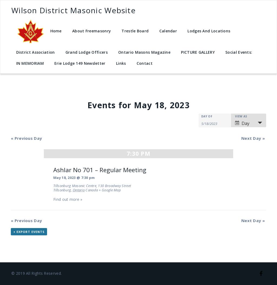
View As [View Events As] (241, 116)
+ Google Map (110, 190)
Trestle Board (135, 30)
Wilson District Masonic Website (73, 10)
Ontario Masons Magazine (144, 52)
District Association (35, 52)
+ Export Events (29, 232)
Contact (145, 63)
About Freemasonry (91, 30)
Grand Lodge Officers (86, 52)
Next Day (253, 138)
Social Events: (238, 52)
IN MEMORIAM (30, 63)
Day (242, 123)
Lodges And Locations (208, 30)
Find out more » (68, 199)
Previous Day (26, 138)
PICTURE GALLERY (198, 52)
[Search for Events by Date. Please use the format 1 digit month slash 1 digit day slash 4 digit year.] (214, 123)
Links (121, 63)
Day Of (206, 116)
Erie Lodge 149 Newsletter (79, 63)
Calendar (168, 30)
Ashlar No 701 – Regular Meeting (99, 170)
